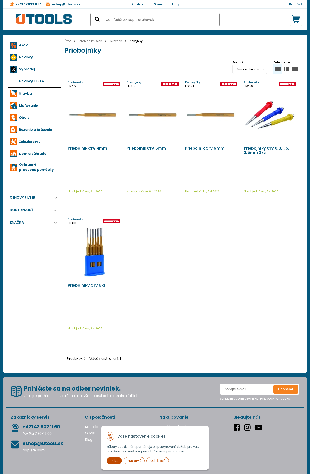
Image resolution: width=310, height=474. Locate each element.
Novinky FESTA (31, 81)
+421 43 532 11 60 (29, 4)
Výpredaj (27, 69)
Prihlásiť (295, 4)
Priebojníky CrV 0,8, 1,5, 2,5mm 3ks (266, 150)
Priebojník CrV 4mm (87, 148)
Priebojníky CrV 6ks (87, 285)
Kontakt (138, 4)
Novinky (26, 57)
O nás (158, 4)
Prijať (114, 460)
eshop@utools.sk (66, 4)
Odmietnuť (157, 460)
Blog (175, 4)
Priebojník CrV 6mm (205, 148)
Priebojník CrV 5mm (146, 148)
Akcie (23, 45)
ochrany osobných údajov (272, 398)
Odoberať (286, 389)
